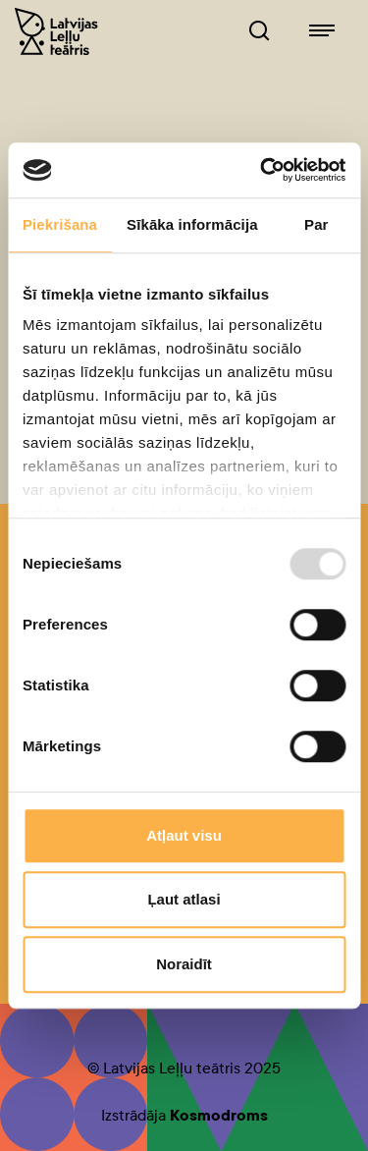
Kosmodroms (219, 1115)
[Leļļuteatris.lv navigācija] (321, 31)
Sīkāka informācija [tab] (192, 224)
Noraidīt (184, 964)
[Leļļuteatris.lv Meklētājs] (259, 31)
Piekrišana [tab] (60, 224)
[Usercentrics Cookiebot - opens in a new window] (262, 170)
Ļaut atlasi (183, 899)
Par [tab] (316, 224)
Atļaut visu (184, 835)
